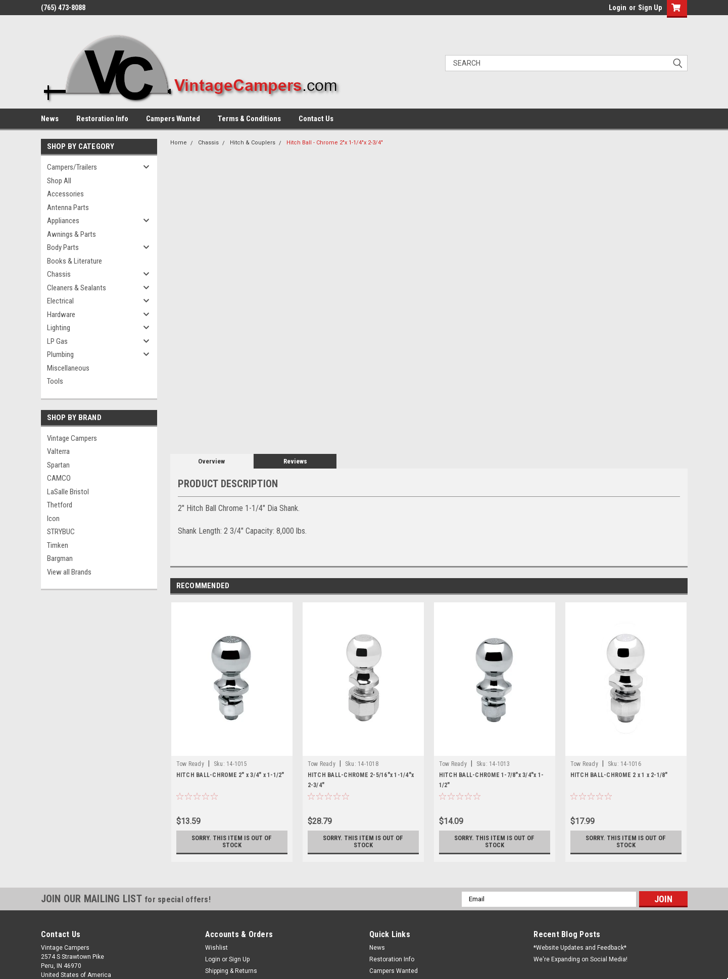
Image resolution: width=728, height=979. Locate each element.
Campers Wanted (173, 118)
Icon (53, 518)
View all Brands (69, 572)
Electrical (60, 300)
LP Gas (57, 341)
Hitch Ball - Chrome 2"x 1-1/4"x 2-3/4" (334, 142)
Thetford (59, 504)
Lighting (58, 327)
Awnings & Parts (71, 234)
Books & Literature (74, 261)
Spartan (58, 465)
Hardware (61, 314)
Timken (57, 545)
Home (178, 142)
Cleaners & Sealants (76, 287)
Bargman (60, 558)
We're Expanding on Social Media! (580, 959)
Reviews (295, 461)
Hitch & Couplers (252, 142)
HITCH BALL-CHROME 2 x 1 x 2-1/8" (619, 775)
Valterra (58, 451)
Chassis (59, 274)
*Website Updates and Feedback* (579, 947)
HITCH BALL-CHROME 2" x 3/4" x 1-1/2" (230, 775)
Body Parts (63, 247)
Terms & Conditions (249, 118)
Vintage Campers (72, 438)
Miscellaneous (68, 368)
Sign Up (650, 8)
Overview (211, 461)
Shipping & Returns (231, 970)
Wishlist (216, 947)
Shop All (59, 180)
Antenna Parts (68, 207)
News (50, 118)
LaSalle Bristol (68, 491)
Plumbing (60, 354)
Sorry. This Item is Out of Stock (231, 841)
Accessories (65, 193)
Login (617, 8)
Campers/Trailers (72, 167)
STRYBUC (61, 531)
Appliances (63, 220)
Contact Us (316, 118)
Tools (55, 381)
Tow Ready (190, 763)
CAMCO (59, 478)
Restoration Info (102, 118)
